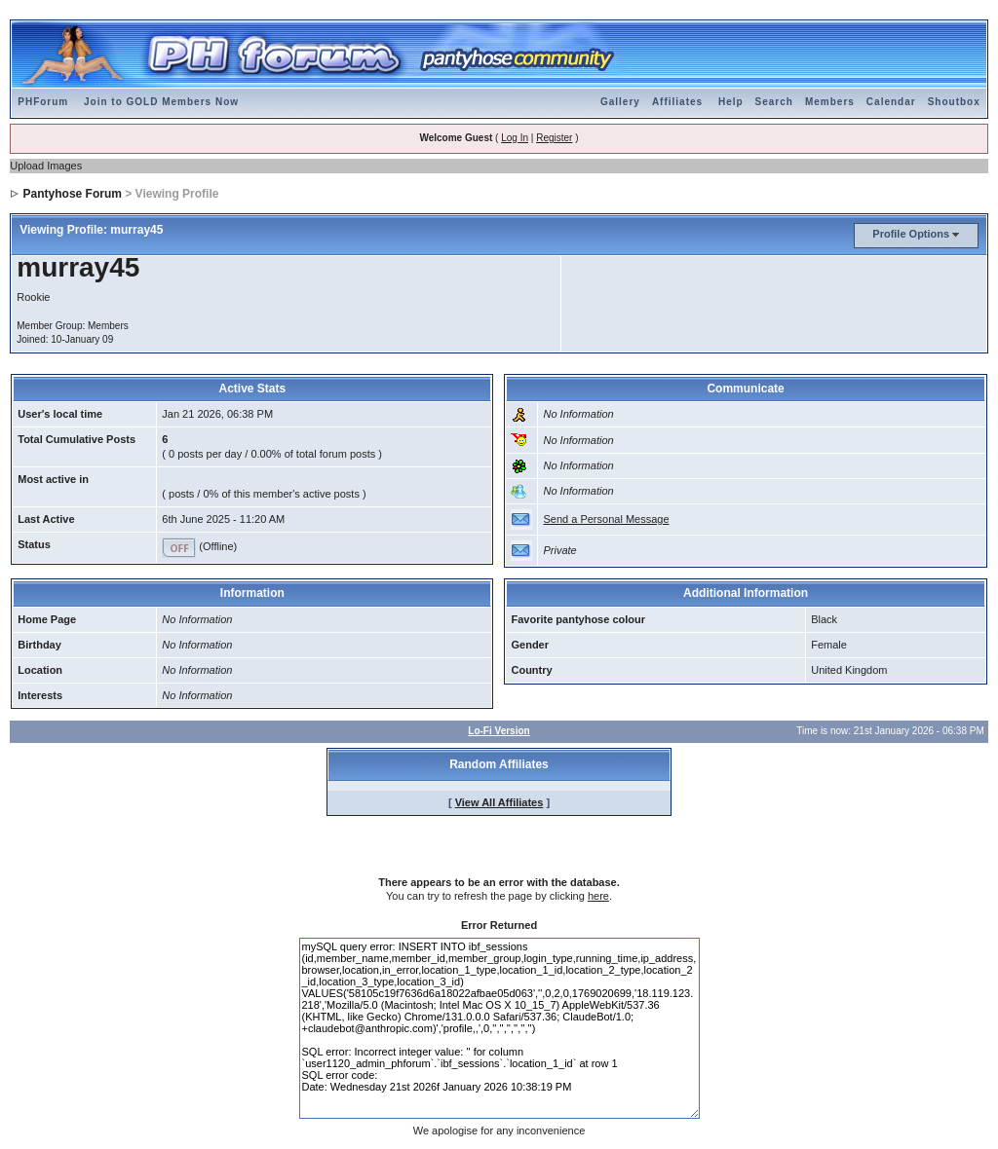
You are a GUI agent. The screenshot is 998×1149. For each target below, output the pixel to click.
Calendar (891, 101)
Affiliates (677, 101)
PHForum (43, 101)
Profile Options (910, 234)
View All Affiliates (499, 802)
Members (830, 101)
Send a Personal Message (606, 519)
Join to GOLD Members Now (161, 101)
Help (731, 101)
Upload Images (46, 165)
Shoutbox (954, 101)
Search (774, 101)
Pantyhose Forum (72, 194)
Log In (514, 137)
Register (554, 137)
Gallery (620, 101)
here (598, 896)
